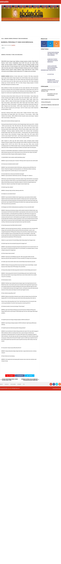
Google (10, 375)
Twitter (29, 375)
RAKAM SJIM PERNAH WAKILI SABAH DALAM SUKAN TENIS (10, 380)
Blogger (59, 388)
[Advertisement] (30, 28)
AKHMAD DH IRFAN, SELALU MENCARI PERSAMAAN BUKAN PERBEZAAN (29, 380)
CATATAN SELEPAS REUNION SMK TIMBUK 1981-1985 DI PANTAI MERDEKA (53, 54)
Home (2, 38)
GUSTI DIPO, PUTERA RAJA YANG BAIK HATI (50, 104)
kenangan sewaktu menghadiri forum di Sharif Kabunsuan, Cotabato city (53, 81)
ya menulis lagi (50, 74)
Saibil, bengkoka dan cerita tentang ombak (50, 99)
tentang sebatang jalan (46, 102)
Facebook (20, 375)
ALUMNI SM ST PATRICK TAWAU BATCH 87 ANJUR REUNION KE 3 (52, 60)
